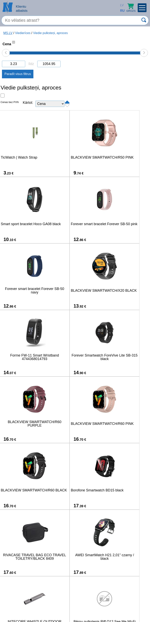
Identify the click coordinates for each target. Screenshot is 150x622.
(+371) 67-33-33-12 (44, 607)
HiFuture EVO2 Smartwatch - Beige (74, 557)
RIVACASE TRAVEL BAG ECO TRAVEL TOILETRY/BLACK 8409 (24, 423)
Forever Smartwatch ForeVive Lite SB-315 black (74, 290)
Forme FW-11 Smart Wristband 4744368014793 (24, 290)
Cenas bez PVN (10, 102)
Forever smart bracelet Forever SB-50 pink (24, 224)
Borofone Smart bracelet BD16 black (24, 557)
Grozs (131, 7)
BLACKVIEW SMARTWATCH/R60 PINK (24, 357)
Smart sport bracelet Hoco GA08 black (123, 157)
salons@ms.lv (15, 607)
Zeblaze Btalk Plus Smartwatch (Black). (123, 490)
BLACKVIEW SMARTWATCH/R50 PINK (74, 157)
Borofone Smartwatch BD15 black (123, 357)
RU (121, 10)
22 (107, 596)
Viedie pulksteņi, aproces (50, 33)
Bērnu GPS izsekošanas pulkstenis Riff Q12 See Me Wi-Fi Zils (74, 490)
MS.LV (7, 33)
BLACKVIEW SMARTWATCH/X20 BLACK (123, 224)
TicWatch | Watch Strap (19, 157)
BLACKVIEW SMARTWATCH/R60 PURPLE (123, 290)
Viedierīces (22, 33)
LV (121, 5)
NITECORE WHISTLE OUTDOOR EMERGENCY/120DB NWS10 (123, 423)
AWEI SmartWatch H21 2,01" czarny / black (74, 423)
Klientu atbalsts (22, 9)
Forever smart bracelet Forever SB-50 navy (74, 224)
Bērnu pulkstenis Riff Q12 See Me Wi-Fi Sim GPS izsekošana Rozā (24, 490)
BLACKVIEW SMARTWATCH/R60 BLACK (74, 357)
